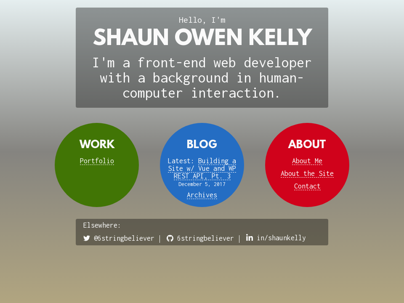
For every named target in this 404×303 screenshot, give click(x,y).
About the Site (307, 173)
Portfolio (97, 161)
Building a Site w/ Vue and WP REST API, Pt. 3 (202, 168)
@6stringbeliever (118, 238)
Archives (202, 195)
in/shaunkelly (276, 238)
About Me (307, 161)
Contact (307, 186)
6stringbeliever (200, 238)
